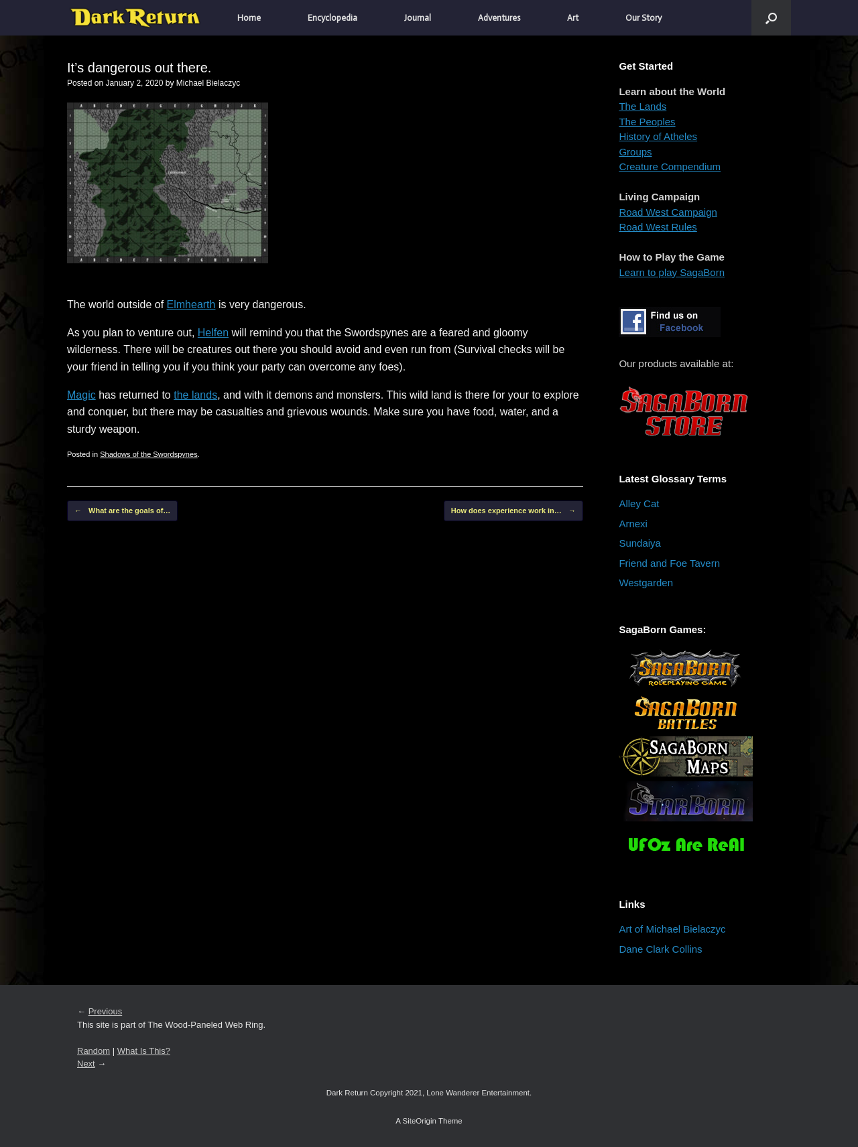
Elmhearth (191, 304)
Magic (81, 395)
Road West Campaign (668, 212)
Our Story (643, 18)
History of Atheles (658, 136)
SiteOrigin (419, 1121)
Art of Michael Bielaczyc (672, 929)
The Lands (642, 106)
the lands (195, 395)
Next (86, 1064)
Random (93, 1051)
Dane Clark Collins (660, 949)
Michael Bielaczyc (208, 83)
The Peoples (647, 121)
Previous (105, 1011)
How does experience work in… (513, 511)
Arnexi (633, 523)
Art (572, 18)
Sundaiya (640, 543)
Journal (417, 18)
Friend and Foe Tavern (669, 563)
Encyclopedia (332, 18)
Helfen (213, 332)
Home (249, 18)
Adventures (499, 18)
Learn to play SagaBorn (672, 272)
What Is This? (143, 1051)
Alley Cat (639, 503)
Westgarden (646, 582)
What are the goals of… (122, 511)
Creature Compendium (670, 166)
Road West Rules (657, 226)
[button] (771, 18)
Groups (635, 151)
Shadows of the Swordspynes (149, 454)
